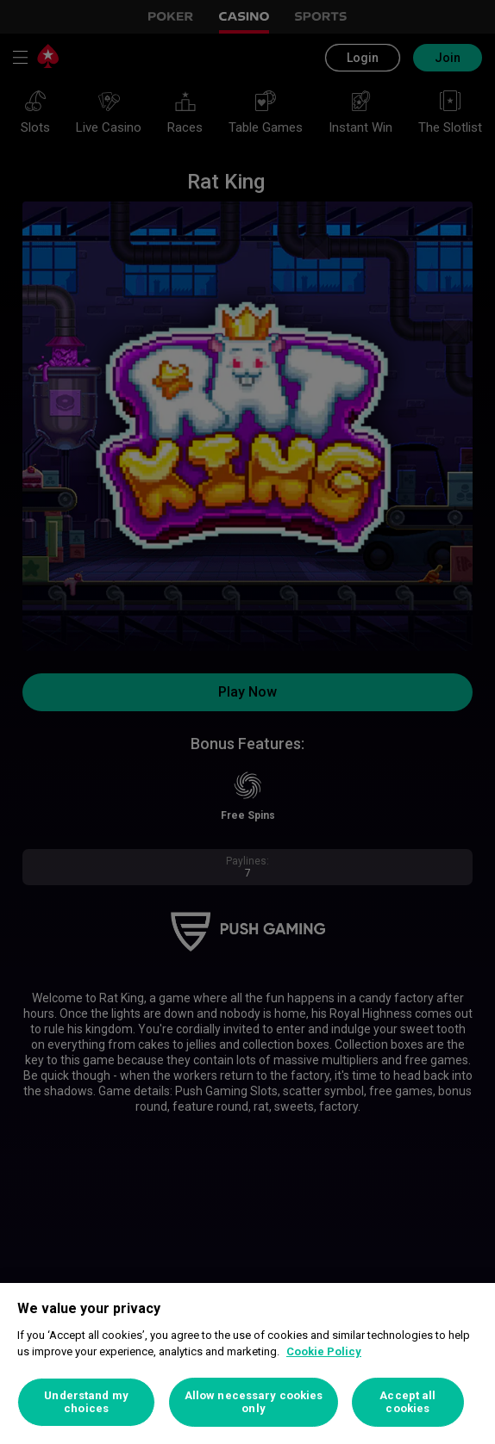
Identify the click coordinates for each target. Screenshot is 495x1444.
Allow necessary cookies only (254, 1402)
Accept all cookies (407, 1402)
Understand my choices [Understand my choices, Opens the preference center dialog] (86, 1402)
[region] (247, 1363)
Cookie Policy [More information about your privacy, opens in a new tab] (323, 1351)
